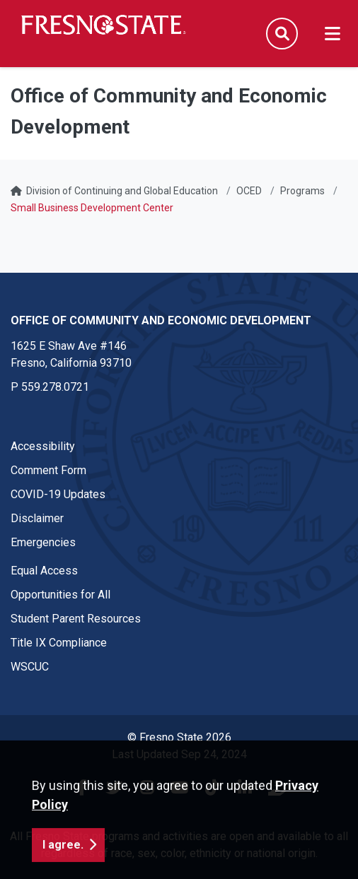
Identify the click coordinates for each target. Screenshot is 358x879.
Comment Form (48, 470)
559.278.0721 (55, 387)
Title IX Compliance (59, 642)
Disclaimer (37, 518)
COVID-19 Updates (58, 494)
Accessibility (43, 446)
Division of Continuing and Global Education (122, 190)
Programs (302, 190)
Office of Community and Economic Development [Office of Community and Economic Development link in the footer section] (161, 320)
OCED (249, 190)
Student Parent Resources (76, 618)
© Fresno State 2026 (179, 737)
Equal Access (44, 570)
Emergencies (43, 542)
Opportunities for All (60, 594)
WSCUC (30, 666)
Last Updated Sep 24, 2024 (179, 754)
